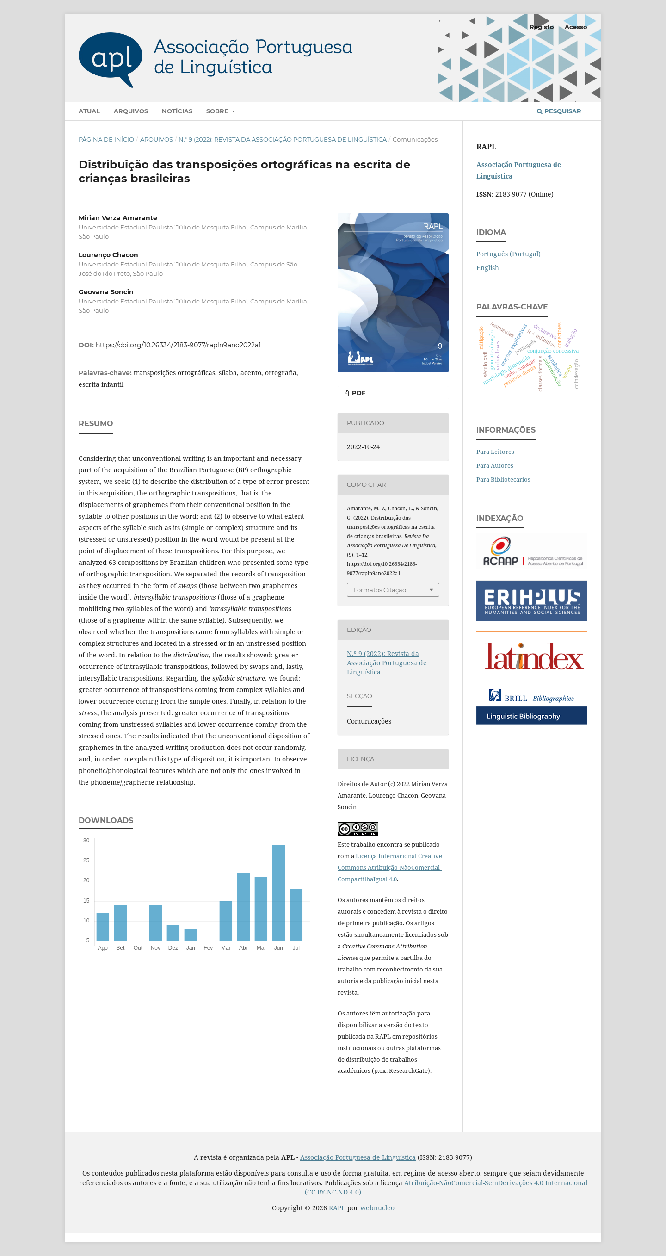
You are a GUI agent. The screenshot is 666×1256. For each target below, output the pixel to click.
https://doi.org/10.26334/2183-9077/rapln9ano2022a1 (178, 345)
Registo (542, 27)
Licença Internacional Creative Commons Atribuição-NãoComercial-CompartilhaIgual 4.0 (390, 867)
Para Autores (494, 465)
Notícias (177, 111)
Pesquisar (559, 111)
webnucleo (377, 1207)
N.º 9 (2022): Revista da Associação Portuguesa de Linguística (283, 139)
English (487, 267)
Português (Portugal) (508, 253)
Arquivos (131, 111)
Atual (89, 111)
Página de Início (106, 139)
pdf (357, 392)
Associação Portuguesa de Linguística (358, 1157)
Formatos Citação (379, 590)
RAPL (337, 1207)
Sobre (218, 111)
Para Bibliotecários (503, 479)
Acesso (576, 27)
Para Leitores (495, 451)
